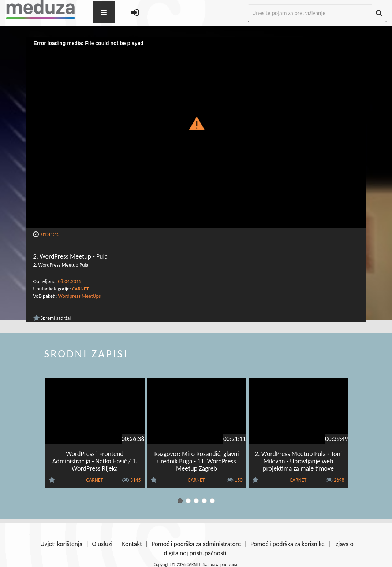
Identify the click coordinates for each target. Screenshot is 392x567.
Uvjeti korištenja (61, 544)
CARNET (80, 289)
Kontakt (132, 544)
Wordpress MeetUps (79, 296)
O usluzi (102, 544)
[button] (196, 123)
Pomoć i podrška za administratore (196, 544)
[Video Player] (196, 132)
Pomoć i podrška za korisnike (287, 544)
